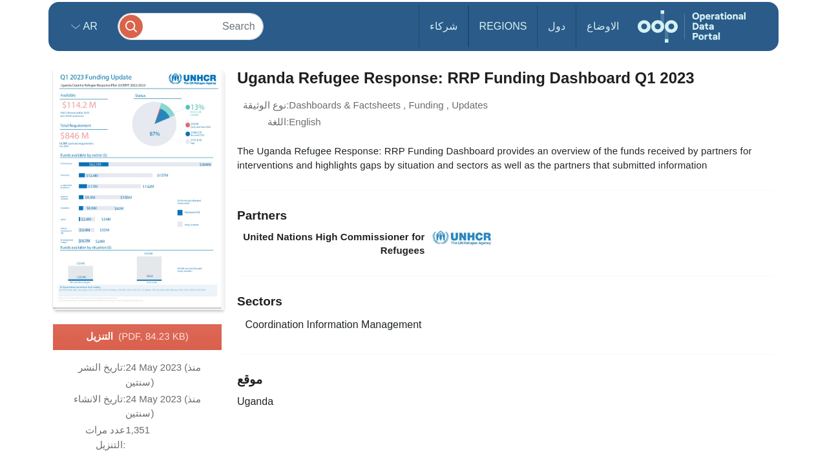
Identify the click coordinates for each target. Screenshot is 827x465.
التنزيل (137, 337)
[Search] (191, 26)
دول (556, 26)
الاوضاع (603, 26)
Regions (503, 26)
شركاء (443, 26)
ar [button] (89, 26)
